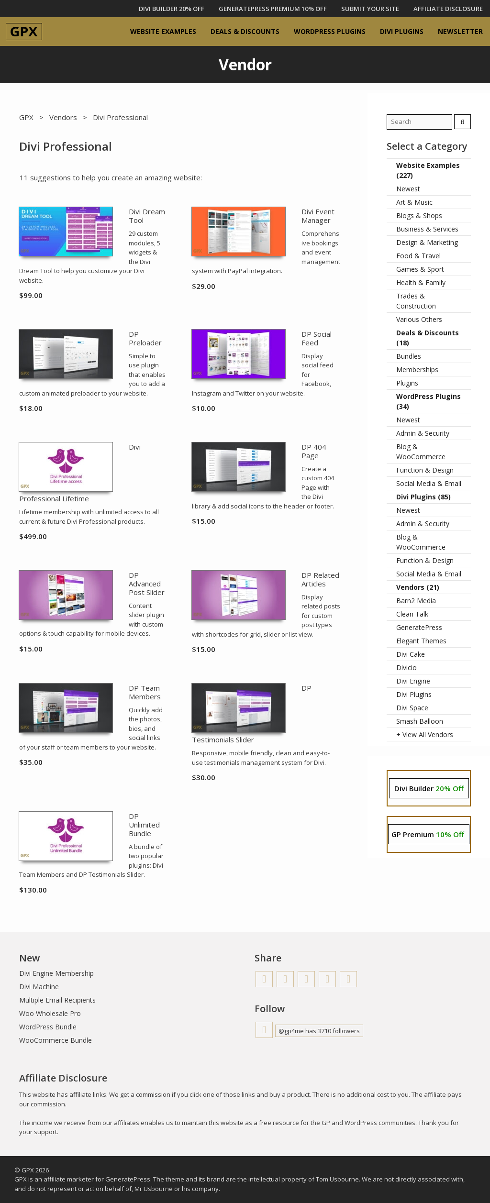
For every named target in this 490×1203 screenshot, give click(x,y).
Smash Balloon (419, 721)
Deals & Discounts (245, 31)
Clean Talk (412, 613)
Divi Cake (410, 654)
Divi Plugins (401, 31)
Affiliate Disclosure (448, 8)
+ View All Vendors (424, 734)
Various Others (419, 319)
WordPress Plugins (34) (428, 401)
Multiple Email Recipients (57, 999)
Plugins (407, 382)
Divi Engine (413, 680)
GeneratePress (419, 627)
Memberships (417, 369)
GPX (26, 117)
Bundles (408, 356)
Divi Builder (429, 788)
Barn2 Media (416, 600)
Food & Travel (418, 255)
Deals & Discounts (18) (427, 337)
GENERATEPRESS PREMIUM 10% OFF (273, 8)
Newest (408, 188)
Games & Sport (420, 269)
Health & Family (420, 282)
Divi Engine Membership (56, 973)
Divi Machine (39, 986)
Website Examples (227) (428, 170)
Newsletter (460, 31)
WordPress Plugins (330, 31)
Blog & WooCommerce (420, 451)
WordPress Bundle (48, 1026)
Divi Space (412, 707)
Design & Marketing (427, 242)
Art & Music (414, 202)
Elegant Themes (421, 640)
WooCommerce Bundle (55, 1040)
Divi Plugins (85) (423, 496)
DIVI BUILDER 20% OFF (171, 8)
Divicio (406, 667)
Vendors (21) (417, 587)
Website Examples (163, 31)
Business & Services (427, 228)
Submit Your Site (370, 8)
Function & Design (425, 470)
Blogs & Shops (419, 215)
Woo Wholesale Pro (50, 1013)
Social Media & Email (428, 483)
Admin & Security (422, 433)
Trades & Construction (416, 300)
